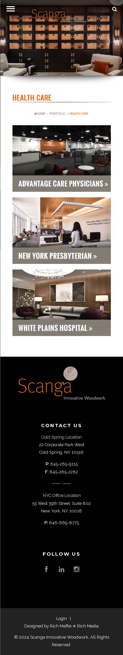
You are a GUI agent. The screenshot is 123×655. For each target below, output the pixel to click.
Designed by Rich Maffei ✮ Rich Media (61, 626)
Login (61, 618)
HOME (40, 113)
